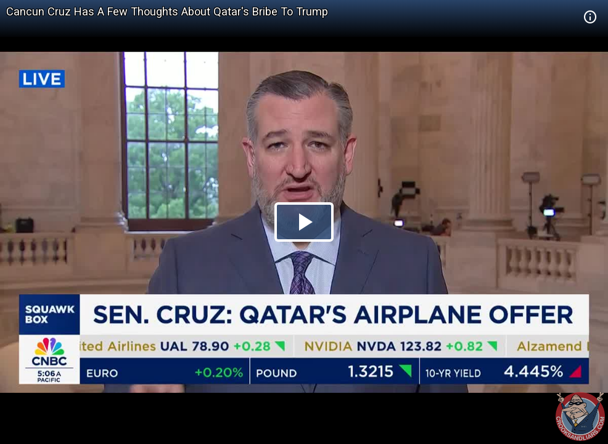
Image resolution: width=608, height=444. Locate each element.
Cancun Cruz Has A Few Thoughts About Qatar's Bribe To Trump (167, 11)
